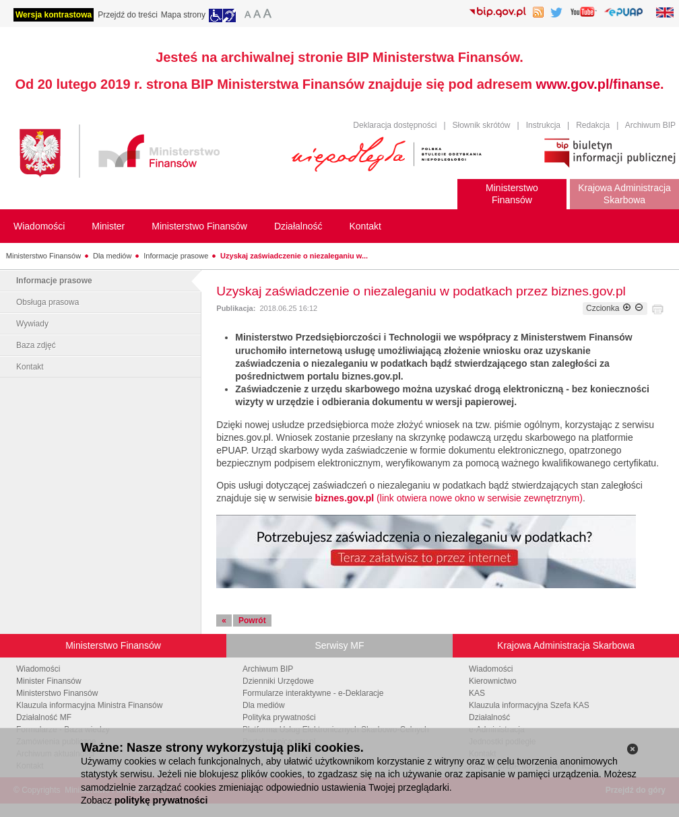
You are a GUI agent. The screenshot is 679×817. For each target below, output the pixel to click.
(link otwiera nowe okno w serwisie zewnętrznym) (449, 498)
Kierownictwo (493, 681)
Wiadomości (38, 669)
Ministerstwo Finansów (43, 256)
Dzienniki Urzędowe (278, 681)
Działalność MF (43, 717)
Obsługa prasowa (47, 302)
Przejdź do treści (128, 15)
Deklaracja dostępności (395, 125)
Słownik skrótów (482, 125)
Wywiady (32, 323)
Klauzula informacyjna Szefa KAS (529, 705)
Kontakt (30, 366)
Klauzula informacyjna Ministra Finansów (89, 705)
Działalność (489, 717)
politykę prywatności (161, 800)
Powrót (252, 620)
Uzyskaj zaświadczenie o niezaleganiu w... (294, 256)
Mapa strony (183, 15)
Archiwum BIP (650, 125)
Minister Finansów (49, 681)
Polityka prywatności (279, 717)
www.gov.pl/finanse (598, 84)
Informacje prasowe (175, 256)
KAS (477, 693)
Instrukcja (543, 125)
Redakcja (593, 125)
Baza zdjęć (36, 345)
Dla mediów (112, 256)
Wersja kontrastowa (53, 15)
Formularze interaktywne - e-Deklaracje (313, 693)
